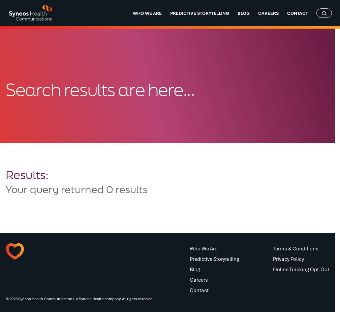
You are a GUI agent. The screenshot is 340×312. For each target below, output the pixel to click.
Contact (199, 290)
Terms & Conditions (295, 248)
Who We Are (203, 248)
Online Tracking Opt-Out (301, 269)
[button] (39, 251)
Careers (199, 279)
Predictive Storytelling (214, 258)
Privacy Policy (288, 258)
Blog (195, 269)
